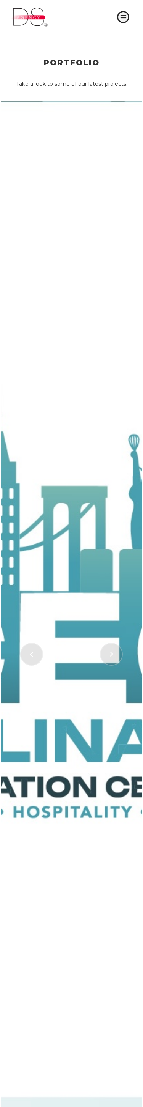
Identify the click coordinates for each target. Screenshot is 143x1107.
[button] (123, 17)
